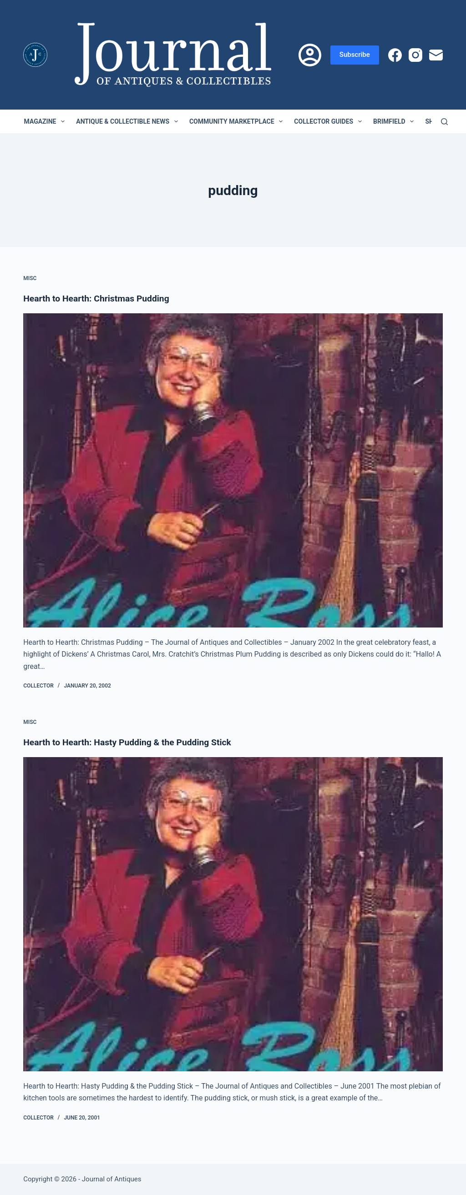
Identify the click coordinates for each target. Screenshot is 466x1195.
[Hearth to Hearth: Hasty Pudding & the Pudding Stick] (233, 914)
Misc (29, 278)
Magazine (46, 121)
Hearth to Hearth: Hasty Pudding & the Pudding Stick (131, 742)
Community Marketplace (237, 121)
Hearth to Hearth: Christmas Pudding (99, 298)
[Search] (444, 121)
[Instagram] (415, 55)
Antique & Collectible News (129, 121)
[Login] (310, 55)
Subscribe (354, 54)
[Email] (436, 55)
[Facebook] (395, 55)
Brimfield (395, 121)
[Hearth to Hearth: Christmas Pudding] (233, 470)
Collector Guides (329, 121)
